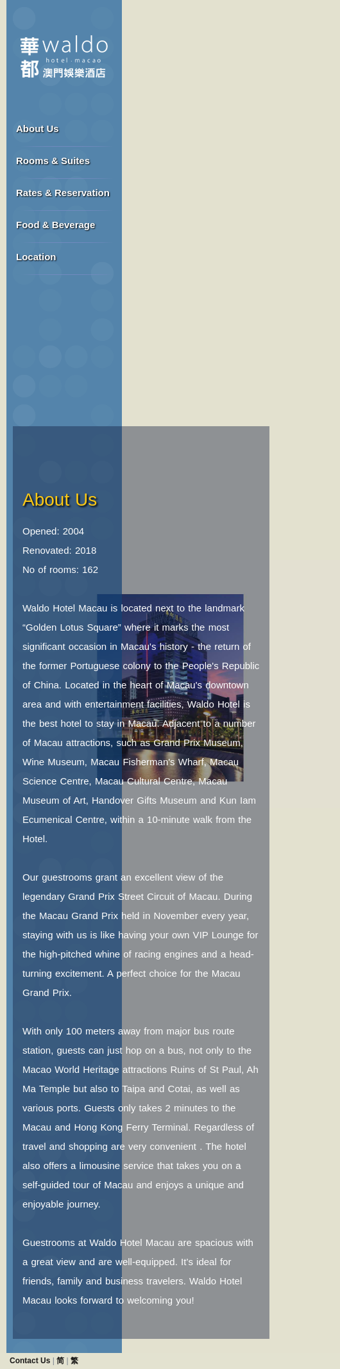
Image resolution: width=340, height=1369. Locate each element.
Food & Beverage (55, 224)
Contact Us (30, 1360)
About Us (37, 128)
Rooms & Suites (53, 160)
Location (36, 256)
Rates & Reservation (63, 192)
